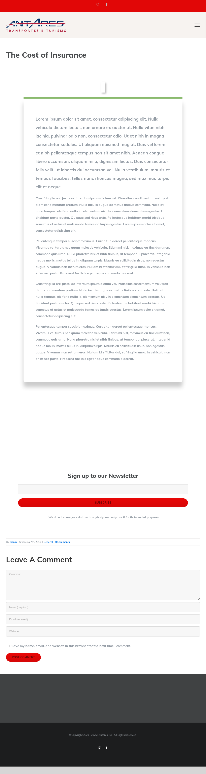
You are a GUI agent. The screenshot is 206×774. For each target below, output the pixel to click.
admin (13, 542)
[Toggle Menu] (197, 25)
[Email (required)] (103, 619)
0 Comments (62, 542)
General (48, 542)
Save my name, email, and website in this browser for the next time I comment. (71, 646)
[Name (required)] (103, 607)
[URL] (103, 631)
